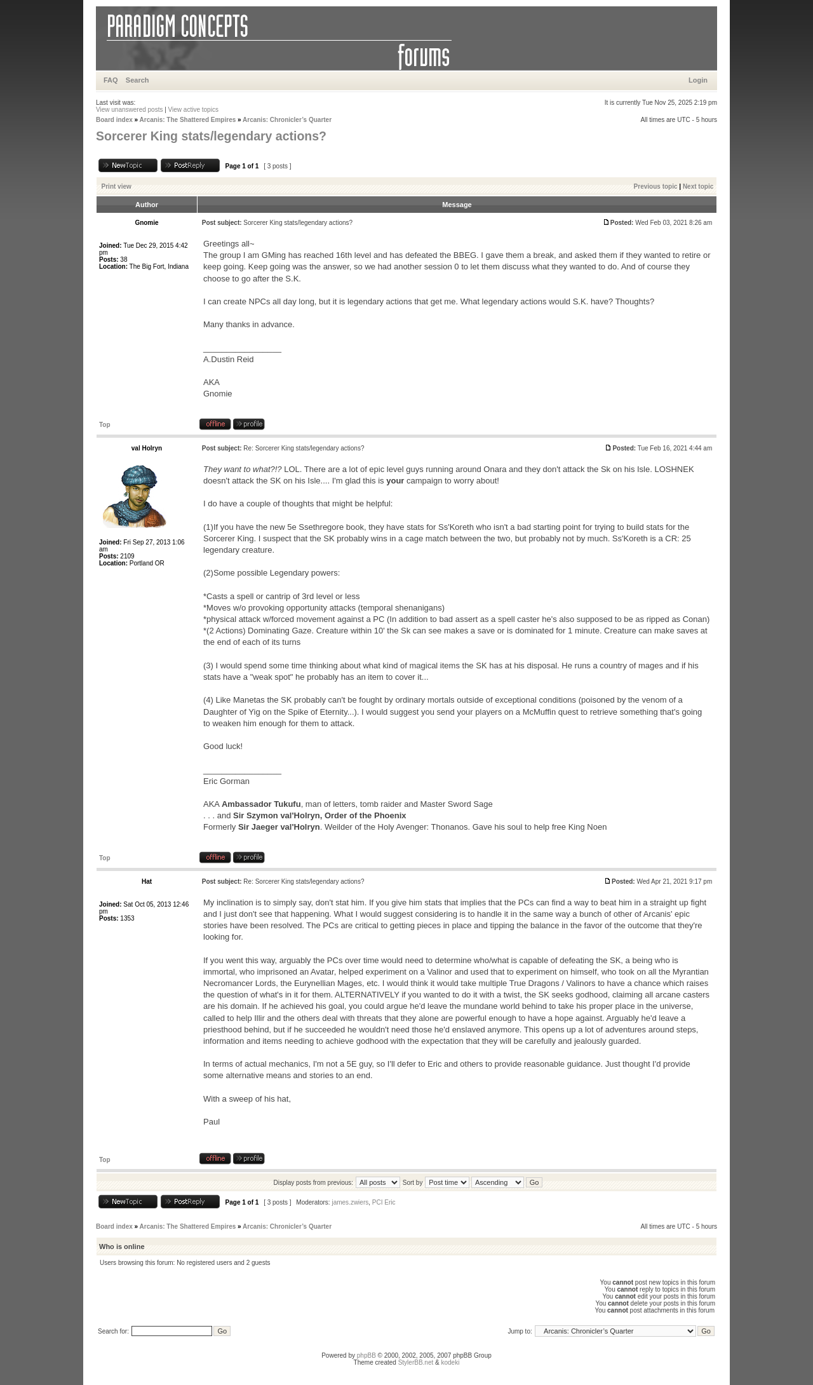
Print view (116, 186)
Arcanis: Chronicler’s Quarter (287, 119)
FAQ (111, 80)
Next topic (698, 186)
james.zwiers (350, 1202)
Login (698, 80)
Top (105, 424)
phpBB (366, 1355)
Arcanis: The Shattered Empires (188, 119)
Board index (114, 119)
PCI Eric (384, 1202)
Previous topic (656, 186)
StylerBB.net (416, 1362)
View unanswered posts (129, 109)
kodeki (450, 1362)
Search (137, 80)
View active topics (193, 109)
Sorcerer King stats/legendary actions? (211, 136)
